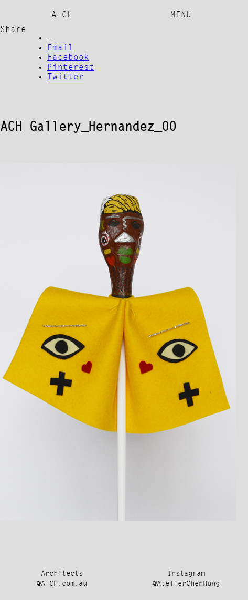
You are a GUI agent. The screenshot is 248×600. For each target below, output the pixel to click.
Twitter (65, 77)
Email (60, 48)
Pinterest (70, 68)
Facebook (68, 58)
